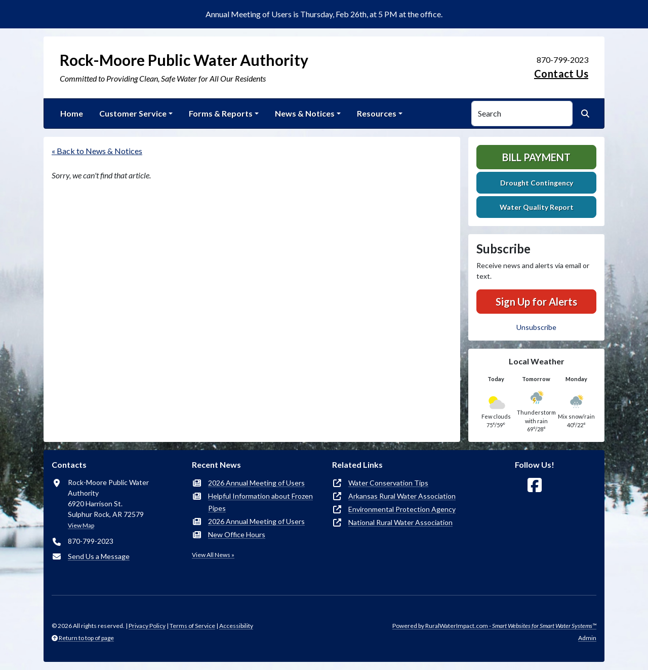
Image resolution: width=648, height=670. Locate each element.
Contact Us (561, 73)
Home (71, 113)
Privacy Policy (147, 625)
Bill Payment (536, 157)
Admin (587, 638)
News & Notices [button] (305, 113)
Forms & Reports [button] (221, 113)
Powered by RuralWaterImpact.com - (494, 625)
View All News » (213, 555)
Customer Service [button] (133, 113)
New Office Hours (236, 534)
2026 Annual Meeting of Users (256, 482)
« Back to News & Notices (97, 151)
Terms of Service (192, 625)
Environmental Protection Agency (402, 509)
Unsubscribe (536, 327)
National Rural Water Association (400, 522)
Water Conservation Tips (388, 482)
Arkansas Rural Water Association (402, 496)
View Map (81, 525)
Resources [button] (376, 113)
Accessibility (236, 625)
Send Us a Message (99, 556)
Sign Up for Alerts (536, 301)
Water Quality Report (537, 207)
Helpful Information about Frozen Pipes (260, 502)
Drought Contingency (536, 182)
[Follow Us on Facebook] (535, 485)
